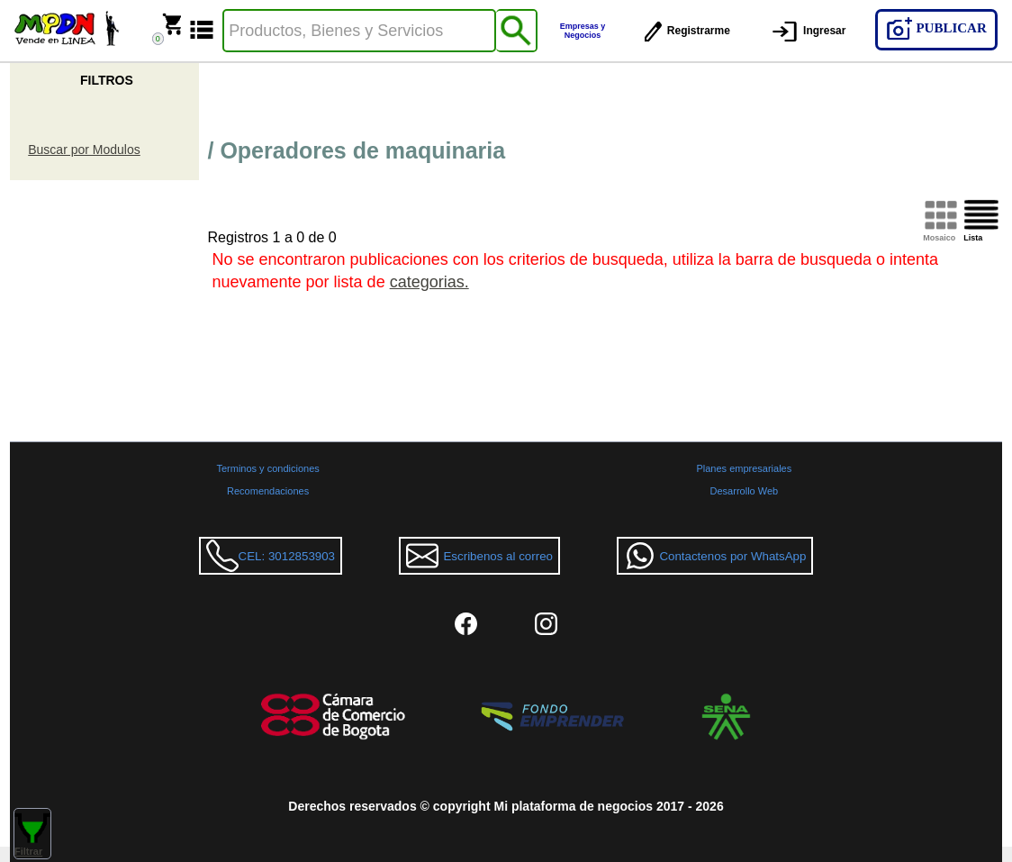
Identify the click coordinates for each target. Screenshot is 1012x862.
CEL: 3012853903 (270, 556)
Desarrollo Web (744, 490)
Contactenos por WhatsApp (715, 556)
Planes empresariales (743, 468)
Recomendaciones (268, 490)
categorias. (429, 282)
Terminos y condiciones (267, 468)
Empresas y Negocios (583, 31)
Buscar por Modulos (84, 149)
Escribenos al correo (479, 556)
